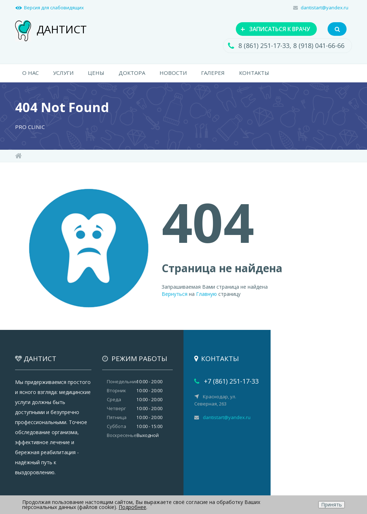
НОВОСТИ (173, 73)
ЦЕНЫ (96, 73)
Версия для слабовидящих (54, 7)
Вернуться (174, 294)
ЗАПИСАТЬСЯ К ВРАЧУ (270, 29)
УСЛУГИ (63, 73)
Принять (331, 504)
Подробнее (132, 507)
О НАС (30, 73)
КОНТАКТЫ (254, 73)
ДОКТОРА (132, 73)
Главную (206, 294)
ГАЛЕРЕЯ (213, 73)
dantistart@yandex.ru (324, 7)
